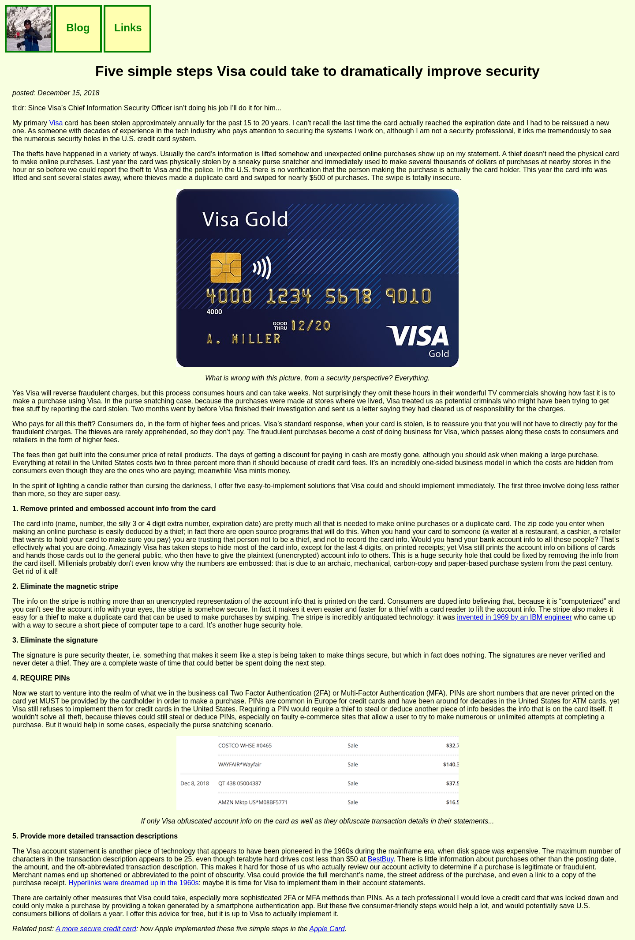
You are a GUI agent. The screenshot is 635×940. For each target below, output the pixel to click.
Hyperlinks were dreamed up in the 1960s (133, 883)
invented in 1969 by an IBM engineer (514, 617)
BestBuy (380, 859)
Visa (56, 123)
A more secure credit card (96, 928)
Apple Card (327, 928)
